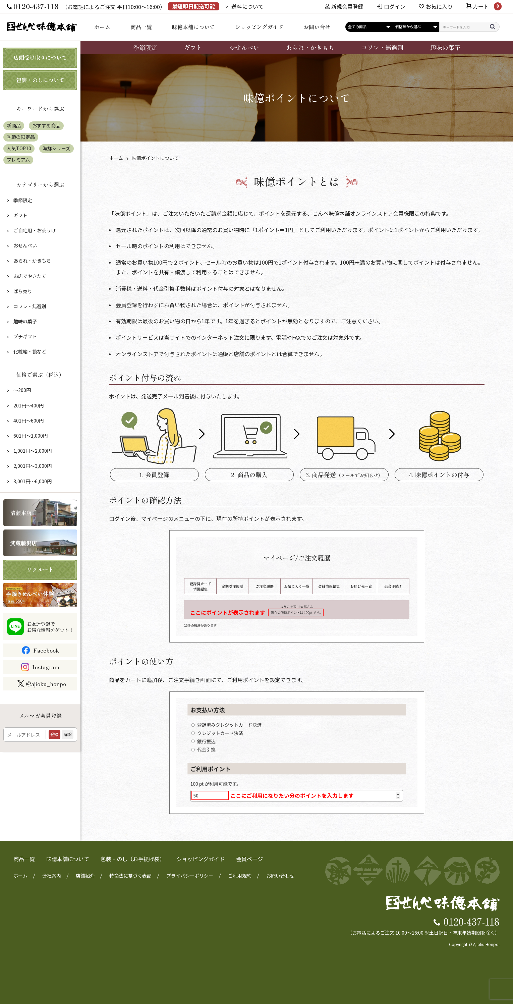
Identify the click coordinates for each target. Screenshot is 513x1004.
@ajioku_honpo (41, 684)
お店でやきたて (29, 276)
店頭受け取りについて (40, 57)
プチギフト (24, 336)
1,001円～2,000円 (32, 450)
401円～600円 (28, 420)
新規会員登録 (344, 6)
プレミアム (18, 159)
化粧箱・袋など (29, 351)
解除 (68, 734)
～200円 (21, 390)
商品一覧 (141, 27)
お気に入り (439, 6)
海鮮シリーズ (56, 148)
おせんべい (244, 47)
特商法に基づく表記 (130, 875)
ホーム (102, 27)
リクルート (40, 569)
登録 (54, 734)
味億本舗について (193, 27)
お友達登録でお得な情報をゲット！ (50, 626)
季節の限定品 (21, 136)
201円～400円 (28, 405)
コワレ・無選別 (382, 47)
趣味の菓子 (445, 47)
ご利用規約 (239, 875)
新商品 (14, 125)
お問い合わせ (280, 875)
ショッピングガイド (259, 27)
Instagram (45, 667)
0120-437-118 (472, 921)
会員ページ (249, 859)
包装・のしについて (40, 80)
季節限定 (145, 47)
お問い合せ (316, 27)
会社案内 (51, 875)
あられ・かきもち (310, 47)
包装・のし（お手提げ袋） (133, 859)
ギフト (193, 47)
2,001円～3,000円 (32, 465)
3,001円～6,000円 (32, 481)
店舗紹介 (85, 875)
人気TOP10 (19, 148)
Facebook (46, 650)
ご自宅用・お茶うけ (34, 230)
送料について (247, 6)
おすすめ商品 (46, 125)
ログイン (394, 6)
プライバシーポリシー (189, 875)
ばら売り (22, 291)
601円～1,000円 (30, 435)
